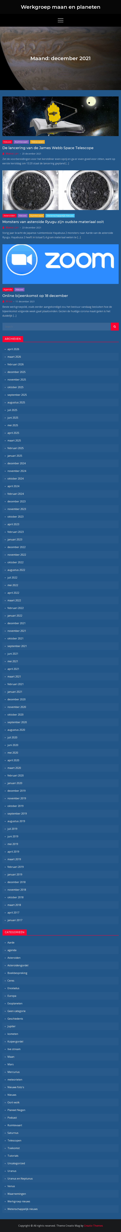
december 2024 (16, 463)
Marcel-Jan (12, 153)
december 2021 (16, 623)
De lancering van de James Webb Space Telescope (48, 148)
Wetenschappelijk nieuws (60, 215)
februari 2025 (15, 448)
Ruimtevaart (21, 142)
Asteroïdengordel (17, 965)
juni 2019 (12, 836)
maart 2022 (14, 600)
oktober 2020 (15, 714)
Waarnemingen (16, 1194)
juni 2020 (12, 745)
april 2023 (13, 524)
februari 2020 (15, 775)
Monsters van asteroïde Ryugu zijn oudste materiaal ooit (53, 222)
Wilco (9, 301)
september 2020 (17, 722)
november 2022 (16, 554)
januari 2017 (14, 920)
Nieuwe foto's (15, 1087)
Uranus (11, 1171)
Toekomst (13, 1148)
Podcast (12, 1117)
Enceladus (13, 988)
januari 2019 (14, 874)
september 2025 (17, 395)
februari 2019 (15, 867)
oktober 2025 (15, 387)
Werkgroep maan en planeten (60, 7)
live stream (13, 1049)
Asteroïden (9, 215)
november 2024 (16, 471)
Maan (10, 1056)
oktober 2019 (15, 806)
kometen (12, 1034)
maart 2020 (14, 768)
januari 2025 (14, 455)
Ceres (10, 980)
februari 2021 (15, 684)
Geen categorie (16, 1011)
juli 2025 (12, 410)
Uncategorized (16, 1163)
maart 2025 (14, 440)
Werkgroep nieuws (18, 1201)
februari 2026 (15, 364)
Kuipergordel (15, 1041)
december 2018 (16, 882)
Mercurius (13, 1072)
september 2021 (17, 646)
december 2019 (16, 790)
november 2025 (16, 379)
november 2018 (16, 889)
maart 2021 (14, 676)
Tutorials (12, 1155)
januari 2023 (14, 539)
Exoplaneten (14, 1003)
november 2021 (16, 631)
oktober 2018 (15, 897)
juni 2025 (12, 417)
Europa (11, 996)
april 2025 (13, 433)
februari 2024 (15, 494)
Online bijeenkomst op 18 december (35, 296)
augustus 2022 (16, 570)
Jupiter (11, 1026)
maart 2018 (14, 905)
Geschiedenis (15, 1018)
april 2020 (13, 760)
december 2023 (16, 501)
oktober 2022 (15, 562)
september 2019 (17, 813)
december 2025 (16, 372)
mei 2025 (12, 425)
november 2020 (16, 707)
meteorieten (14, 1079)
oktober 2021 (15, 638)
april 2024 (13, 486)
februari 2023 (15, 532)
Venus (11, 1186)
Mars (10, 1064)
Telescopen (37, 142)
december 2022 (16, 547)
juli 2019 (12, 829)
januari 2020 (14, 783)
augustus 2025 (16, 402)
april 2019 (13, 851)
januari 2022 (14, 615)
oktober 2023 (15, 516)
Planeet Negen (16, 1110)
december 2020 (16, 699)
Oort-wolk (13, 1102)
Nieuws (7, 142)
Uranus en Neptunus (20, 1178)
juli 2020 (12, 737)
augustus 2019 (16, 821)
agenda (8, 289)
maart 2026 (14, 356)
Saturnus (12, 1133)
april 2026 (13, 349)
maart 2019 (14, 859)
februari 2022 (15, 608)
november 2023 (16, 509)
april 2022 (13, 593)
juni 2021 (12, 653)
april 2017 (13, 912)
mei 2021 (12, 661)
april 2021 (13, 669)
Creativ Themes (93, 1225)
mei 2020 (12, 752)
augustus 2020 (16, 730)
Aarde (10, 942)
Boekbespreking (17, 973)
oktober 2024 (15, 478)
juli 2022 (12, 577)
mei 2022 (12, 585)
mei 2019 (12, 844)
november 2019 (16, 798)
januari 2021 (14, 691)
